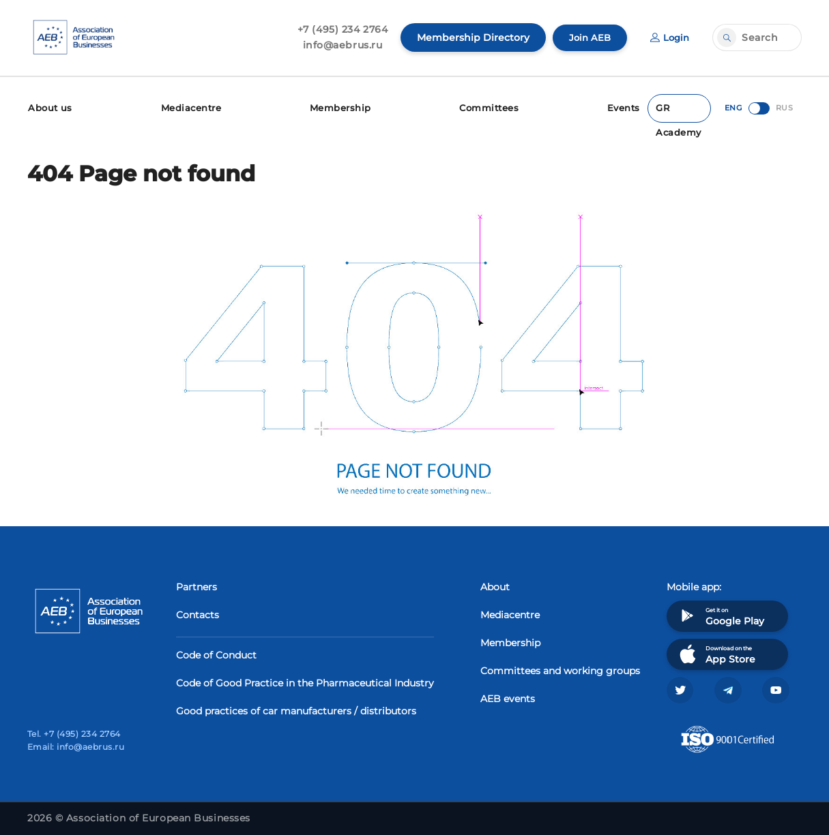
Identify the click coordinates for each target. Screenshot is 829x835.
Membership (340, 107)
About (495, 585)
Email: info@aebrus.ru (75, 747)
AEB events (507, 696)
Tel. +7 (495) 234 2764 (74, 734)
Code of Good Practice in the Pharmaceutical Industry (305, 681)
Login (668, 37)
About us (49, 107)
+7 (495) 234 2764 (338, 29)
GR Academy (680, 111)
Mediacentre (190, 107)
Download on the (716, 652)
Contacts (197, 613)
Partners (196, 585)
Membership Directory (469, 37)
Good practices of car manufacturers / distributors (296, 709)
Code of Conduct (216, 653)
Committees (490, 107)
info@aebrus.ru (339, 45)
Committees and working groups (560, 669)
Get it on (720, 614)
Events (627, 107)
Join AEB (587, 37)
